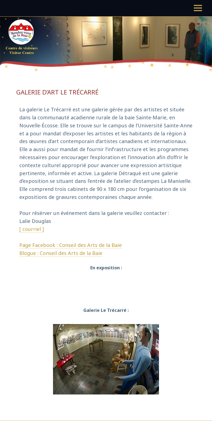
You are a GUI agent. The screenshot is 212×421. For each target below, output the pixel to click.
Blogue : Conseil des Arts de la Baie (60, 253)
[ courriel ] (31, 229)
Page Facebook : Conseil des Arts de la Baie (70, 245)
